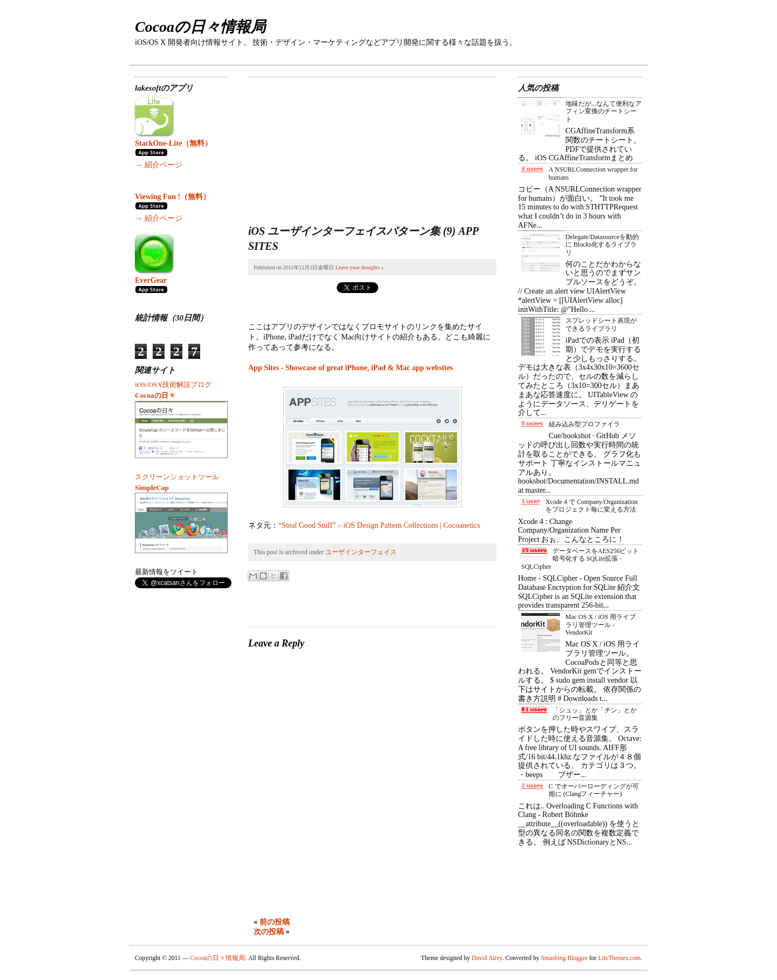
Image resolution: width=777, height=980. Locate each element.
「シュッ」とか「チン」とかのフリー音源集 (595, 714)
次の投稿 (269, 932)
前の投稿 (275, 922)
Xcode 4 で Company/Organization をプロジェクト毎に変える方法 (592, 505)
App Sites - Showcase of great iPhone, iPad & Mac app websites (350, 368)
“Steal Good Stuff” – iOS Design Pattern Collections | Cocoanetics (379, 525)
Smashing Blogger (564, 958)
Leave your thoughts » (360, 267)
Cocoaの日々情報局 (200, 26)
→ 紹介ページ (158, 165)
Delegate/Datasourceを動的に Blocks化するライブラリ (602, 244)
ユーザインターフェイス (361, 552)
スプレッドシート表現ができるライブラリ (601, 324)
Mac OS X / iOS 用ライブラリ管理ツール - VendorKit (600, 624)
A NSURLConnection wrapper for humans (593, 173)
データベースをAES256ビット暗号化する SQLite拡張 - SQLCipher (580, 558)
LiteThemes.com (619, 958)
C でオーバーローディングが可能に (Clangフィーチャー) (594, 790)
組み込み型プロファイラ (584, 424)
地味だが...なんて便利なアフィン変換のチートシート (603, 111)
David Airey (487, 958)
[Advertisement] (329, 144)
